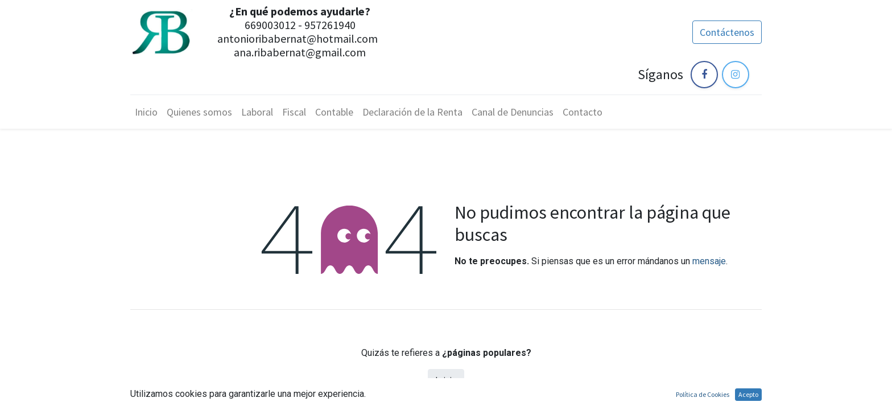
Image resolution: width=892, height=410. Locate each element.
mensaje (709, 261)
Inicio (446, 380)
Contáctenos (727, 32)
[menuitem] (146, 112)
